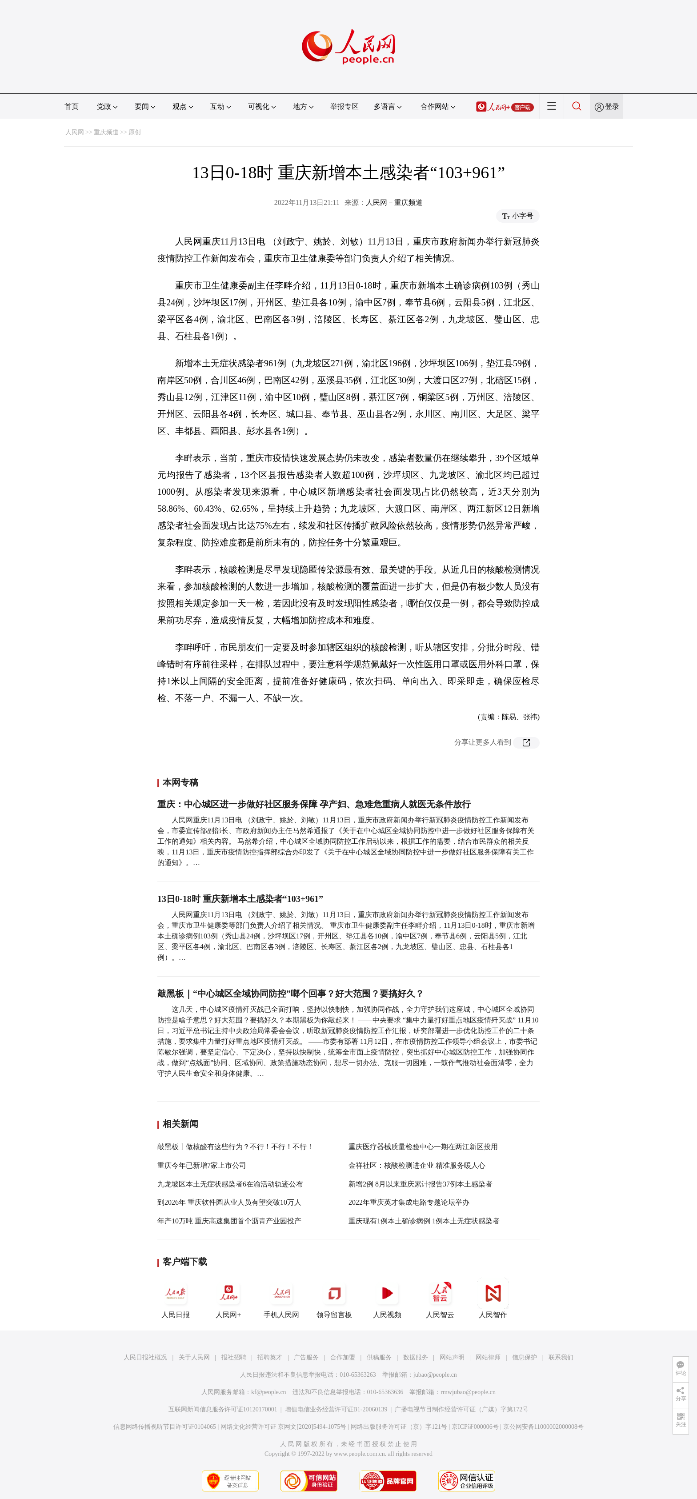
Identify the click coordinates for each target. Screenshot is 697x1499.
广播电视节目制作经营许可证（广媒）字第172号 (462, 1409)
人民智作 (493, 1298)
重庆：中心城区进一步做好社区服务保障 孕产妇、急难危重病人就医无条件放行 (314, 804)
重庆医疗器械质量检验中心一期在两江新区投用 (423, 1146)
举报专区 (344, 106)
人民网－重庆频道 (394, 202)
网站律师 (488, 1357)
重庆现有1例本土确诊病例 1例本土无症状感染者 (424, 1221)
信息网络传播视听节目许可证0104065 (164, 1426)
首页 (71, 106)
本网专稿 (180, 782)
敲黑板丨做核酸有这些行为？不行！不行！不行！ (235, 1146)
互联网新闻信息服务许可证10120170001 (222, 1409)
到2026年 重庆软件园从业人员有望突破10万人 (229, 1202)
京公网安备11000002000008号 (543, 1426)
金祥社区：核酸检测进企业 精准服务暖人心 (416, 1165)
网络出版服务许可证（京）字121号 (399, 1426)
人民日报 (175, 1298)
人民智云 (440, 1298)
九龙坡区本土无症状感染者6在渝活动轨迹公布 (230, 1184)
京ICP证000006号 (475, 1426)
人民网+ (228, 1298)
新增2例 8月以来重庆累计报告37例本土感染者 (420, 1184)
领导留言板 (334, 1298)
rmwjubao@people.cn (468, 1392)
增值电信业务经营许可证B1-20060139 (336, 1409)
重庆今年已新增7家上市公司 (201, 1165)
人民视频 (387, 1298)
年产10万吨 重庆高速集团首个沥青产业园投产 (229, 1221)
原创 (134, 132)
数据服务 (415, 1357)
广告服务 (306, 1357)
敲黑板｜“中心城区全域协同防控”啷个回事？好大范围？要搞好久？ (290, 993)
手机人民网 (281, 1298)
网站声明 (452, 1357)
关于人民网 (194, 1357)
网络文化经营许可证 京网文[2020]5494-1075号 (283, 1426)
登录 (612, 106)
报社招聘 (233, 1357)
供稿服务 (379, 1357)
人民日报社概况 (145, 1357)
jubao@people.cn (435, 1374)
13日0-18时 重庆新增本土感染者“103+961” (240, 899)
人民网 (74, 132)
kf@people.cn (268, 1392)
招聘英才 (269, 1357)
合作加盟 (342, 1357)
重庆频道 (106, 132)
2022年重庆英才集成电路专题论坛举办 (408, 1202)
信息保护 (524, 1357)
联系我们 (561, 1357)
